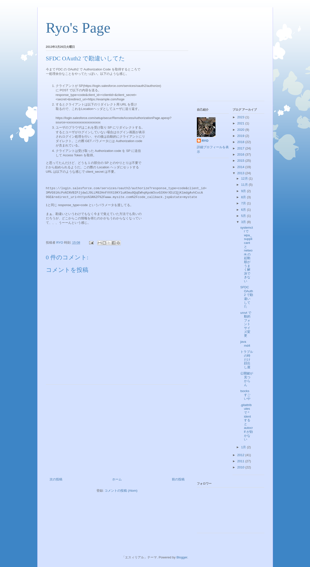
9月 (244, 191)
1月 (244, 447)
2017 (241, 148)
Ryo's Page (78, 28)
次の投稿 (56, 479)
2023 (241, 117)
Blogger (181, 557)
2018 (241, 142)
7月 (244, 203)
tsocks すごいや (245, 394)
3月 (244, 222)
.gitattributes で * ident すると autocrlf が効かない (246, 422)
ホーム (117, 479)
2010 (241, 467)
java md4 (245, 343)
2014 (241, 167)
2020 (241, 130)
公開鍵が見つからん (246, 379)
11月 (245, 184)
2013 (241, 173)
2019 (241, 136)
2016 (241, 154)
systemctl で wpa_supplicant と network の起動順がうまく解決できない (246, 254)
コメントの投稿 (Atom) (121, 490)
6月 (244, 209)
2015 (241, 160)
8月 (244, 197)
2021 (241, 123)
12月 (245, 178)
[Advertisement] (117, 429)
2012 (241, 455)
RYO (205, 141)
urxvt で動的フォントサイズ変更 (245, 324)
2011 (241, 461)
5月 (244, 216)
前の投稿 (178, 479)
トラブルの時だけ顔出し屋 (246, 359)
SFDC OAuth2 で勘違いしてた (246, 296)
